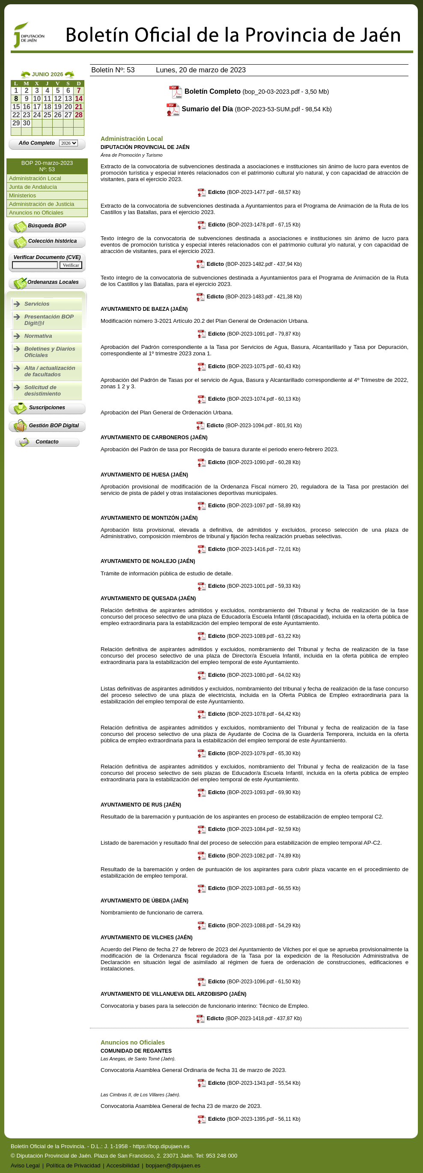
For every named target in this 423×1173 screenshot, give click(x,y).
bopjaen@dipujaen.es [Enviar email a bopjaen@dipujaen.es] (173, 1165)
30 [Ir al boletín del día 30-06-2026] (26, 123)
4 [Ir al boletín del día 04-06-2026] (47, 90)
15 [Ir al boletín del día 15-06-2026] (16, 106)
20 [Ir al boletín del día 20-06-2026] (68, 106)
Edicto (249, 192)
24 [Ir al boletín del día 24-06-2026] (37, 115)
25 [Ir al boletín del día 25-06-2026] (47, 115)
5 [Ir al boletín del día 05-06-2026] (58, 90)
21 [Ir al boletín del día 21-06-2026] (79, 106)
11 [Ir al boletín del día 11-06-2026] (47, 98)
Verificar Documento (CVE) (47, 257)
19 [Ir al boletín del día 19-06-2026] (58, 106)
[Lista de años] (68, 143)
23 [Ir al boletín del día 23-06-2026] (26, 115)
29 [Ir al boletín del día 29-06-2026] (16, 123)
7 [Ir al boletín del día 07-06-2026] (79, 90)
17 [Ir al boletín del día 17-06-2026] (37, 106)
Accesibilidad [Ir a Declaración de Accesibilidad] (123, 1165)
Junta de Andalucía (33, 187)
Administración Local (35, 178)
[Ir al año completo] (36, 143)
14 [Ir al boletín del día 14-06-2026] (79, 98)
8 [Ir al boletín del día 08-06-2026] (16, 98)
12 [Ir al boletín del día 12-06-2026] (58, 98)
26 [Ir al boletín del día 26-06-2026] (58, 115)
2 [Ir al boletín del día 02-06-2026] (27, 90)
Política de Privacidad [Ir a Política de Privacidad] (73, 1165)
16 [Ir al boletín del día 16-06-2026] (26, 106)
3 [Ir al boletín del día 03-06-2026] (37, 90)
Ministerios (22, 195)
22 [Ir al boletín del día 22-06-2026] (16, 115)
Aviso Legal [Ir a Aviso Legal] (25, 1165)
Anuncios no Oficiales (36, 212)
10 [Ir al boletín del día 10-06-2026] (37, 98)
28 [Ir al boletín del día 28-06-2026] (79, 115)
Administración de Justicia (41, 204)
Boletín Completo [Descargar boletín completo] (257, 91)
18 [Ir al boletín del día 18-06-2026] (47, 106)
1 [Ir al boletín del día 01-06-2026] (16, 90)
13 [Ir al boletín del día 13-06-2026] (68, 98)
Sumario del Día (257, 109)
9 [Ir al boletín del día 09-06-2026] (27, 98)
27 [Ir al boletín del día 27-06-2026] (68, 115)
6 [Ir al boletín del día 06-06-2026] (68, 90)
